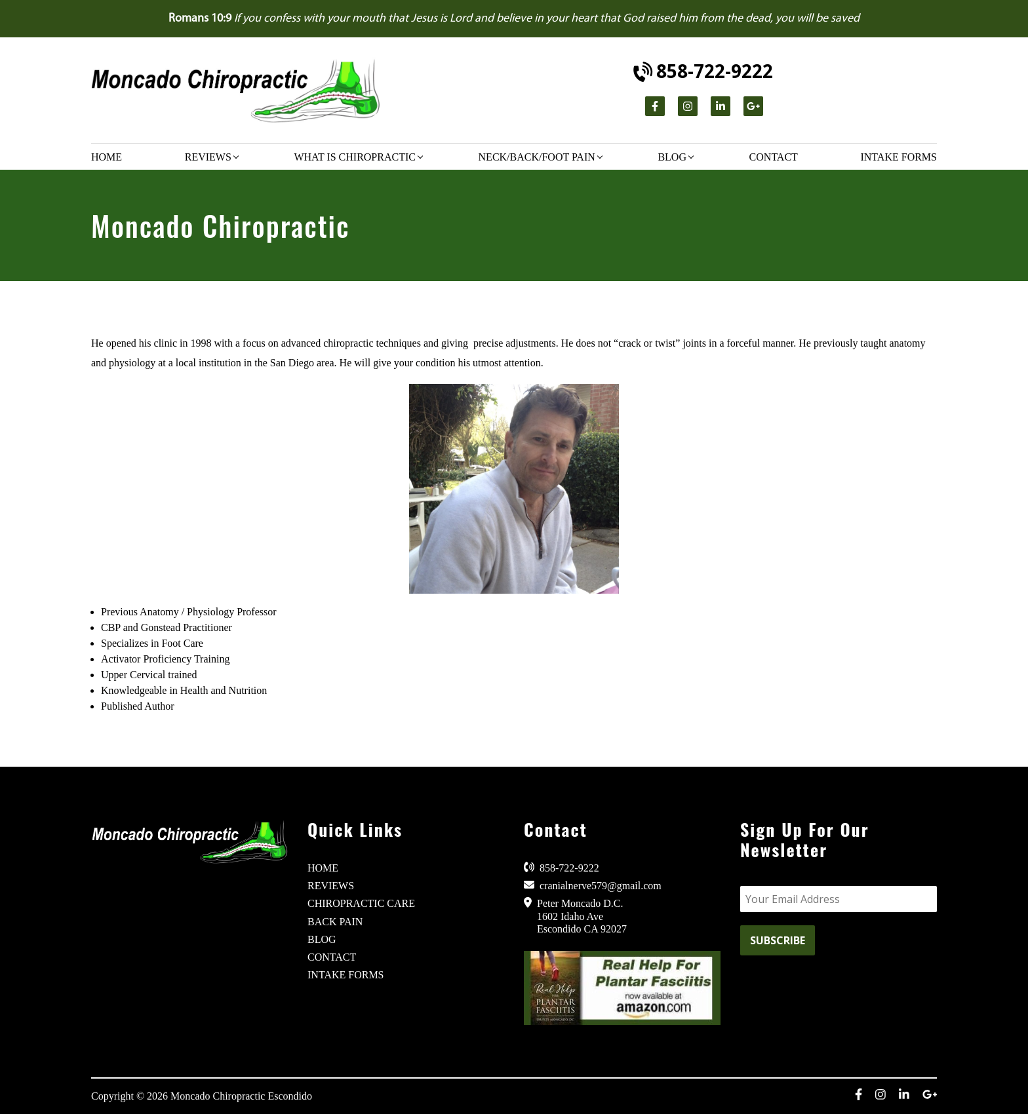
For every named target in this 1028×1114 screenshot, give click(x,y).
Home (106, 157)
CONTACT (331, 957)
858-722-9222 (703, 71)
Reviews (208, 157)
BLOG (321, 939)
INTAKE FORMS (345, 974)
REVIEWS (330, 885)
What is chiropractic (355, 157)
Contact (773, 157)
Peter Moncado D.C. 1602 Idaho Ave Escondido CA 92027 (575, 915)
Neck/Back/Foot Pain (537, 157)
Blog (672, 157)
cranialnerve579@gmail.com (593, 885)
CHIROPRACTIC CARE (361, 903)
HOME (322, 868)
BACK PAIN (335, 921)
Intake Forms (898, 157)
